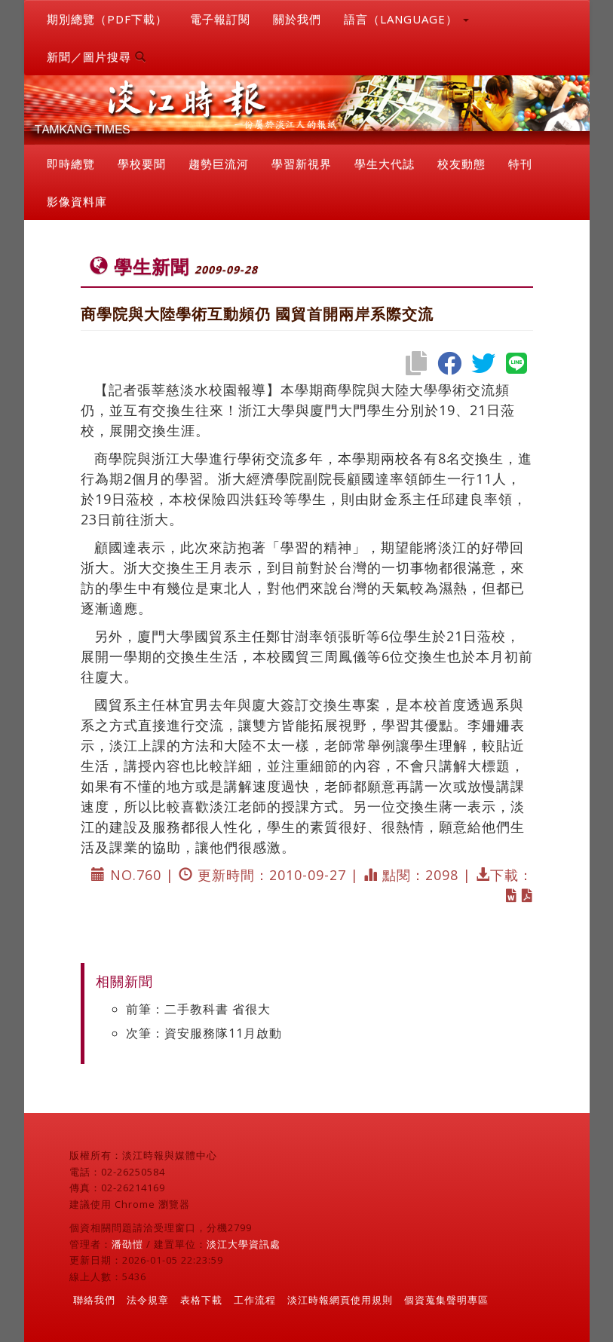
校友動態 (461, 163)
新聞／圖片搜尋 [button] (96, 56)
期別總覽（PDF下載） (107, 18)
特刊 (520, 163)
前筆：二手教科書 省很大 (198, 1009)
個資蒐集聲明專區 (446, 1300)
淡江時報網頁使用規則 (340, 1300)
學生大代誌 (384, 163)
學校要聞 (142, 163)
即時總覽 (71, 163)
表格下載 (201, 1300)
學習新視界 (301, 163)
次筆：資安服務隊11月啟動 (204, 1033)
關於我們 (297, 18)
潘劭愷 (127, 1244)
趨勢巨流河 (218, 163)
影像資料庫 (77, 201)
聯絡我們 (94, 1300)
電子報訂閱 (220, 18)
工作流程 (255, 1300)
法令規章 (148, 1300)
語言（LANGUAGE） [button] (406, 18)
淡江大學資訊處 (243, 1244)
